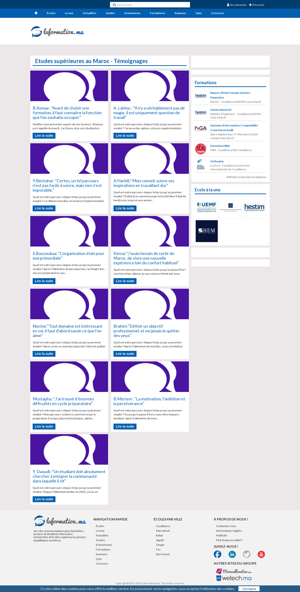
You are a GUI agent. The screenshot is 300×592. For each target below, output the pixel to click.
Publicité (221, 535)
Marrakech (163, 530)
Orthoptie (217, 161)
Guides (110, 13)
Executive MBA (220, 146)
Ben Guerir (163, 554)
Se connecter (237, 5)
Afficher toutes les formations (246, 177)
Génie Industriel (220, 109)
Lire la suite (44, 135)
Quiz (198, 13)
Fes (158, 549)
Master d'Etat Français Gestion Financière (230, 95)
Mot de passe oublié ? (229, 540)
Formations (157, 13)
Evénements (132, 13)
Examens (180, 13)
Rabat (159, 535)
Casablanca (163, 526)
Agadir (160, 540)
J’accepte (249, 589)
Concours (217, 13)
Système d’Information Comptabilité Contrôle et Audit (234, 128)
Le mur (69, 13)
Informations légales (229, 530)
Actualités (89, 13)
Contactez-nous (226, 526)
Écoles (51, 13)
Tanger (160, 544)
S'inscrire (256, 5)
